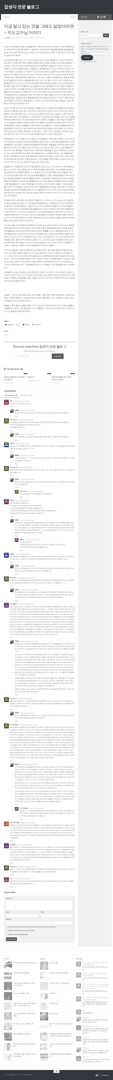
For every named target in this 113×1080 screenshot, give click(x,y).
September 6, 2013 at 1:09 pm (29, 589)
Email (42, 912)
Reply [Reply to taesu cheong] (11, 475)
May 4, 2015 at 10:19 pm (28, 822)
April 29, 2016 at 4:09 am (25, 844)
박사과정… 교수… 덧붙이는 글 (23, 1023)
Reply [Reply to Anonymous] (11, 709)
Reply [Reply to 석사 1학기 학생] (11, 841)
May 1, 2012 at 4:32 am (22, 443)
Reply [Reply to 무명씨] (11, 451)
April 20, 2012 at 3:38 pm (22, 401)
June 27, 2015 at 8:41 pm (37, 808)
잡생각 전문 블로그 (21, 6)
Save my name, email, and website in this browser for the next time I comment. (32, 927)
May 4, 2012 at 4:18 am (27, 455)
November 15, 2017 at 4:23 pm (27, 866)
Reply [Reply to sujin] (11, 886)
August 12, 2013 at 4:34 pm (26, 604)
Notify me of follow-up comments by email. (21, 930)
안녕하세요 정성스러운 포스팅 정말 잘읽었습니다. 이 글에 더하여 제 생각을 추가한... (95, 1042)
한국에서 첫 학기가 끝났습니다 (60, 983)
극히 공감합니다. (88, 1013)
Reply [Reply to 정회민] (11, 516)
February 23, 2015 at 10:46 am (29, 764)
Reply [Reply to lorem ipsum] (11, 430)
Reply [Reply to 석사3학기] (11, 863)
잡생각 (6, 17)
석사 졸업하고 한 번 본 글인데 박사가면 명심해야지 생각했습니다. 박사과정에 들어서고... (95, 1031)
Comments (11, 395)
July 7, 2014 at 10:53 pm (27, 713)
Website (8, 919)
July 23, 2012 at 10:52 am (33, 539)
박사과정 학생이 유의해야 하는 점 (24, 963)
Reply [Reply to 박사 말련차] (11, 637)
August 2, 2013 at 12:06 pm (26, 577)
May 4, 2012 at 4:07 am (27, 410)
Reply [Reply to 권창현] (16, 416)
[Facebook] (104, 17)
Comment (9, 898)
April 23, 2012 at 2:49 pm (26, 419)
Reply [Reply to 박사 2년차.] (11, 586)
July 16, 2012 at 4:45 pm (27, 520)
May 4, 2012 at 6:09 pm (22, 500)
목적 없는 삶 (54, 1003)
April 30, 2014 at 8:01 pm (26, 698)
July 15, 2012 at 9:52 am (23, 554)
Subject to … (32, 377)
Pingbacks (26, 395)
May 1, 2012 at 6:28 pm (26, 467)
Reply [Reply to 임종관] (11, 562)
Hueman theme (28, 1074)
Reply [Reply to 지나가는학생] (11, 760)
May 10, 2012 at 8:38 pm (36, 491)
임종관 (12, 554)
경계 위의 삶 (54, 1013)
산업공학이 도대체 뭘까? (21, 973)
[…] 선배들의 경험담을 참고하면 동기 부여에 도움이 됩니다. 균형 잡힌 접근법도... (95, 1004)
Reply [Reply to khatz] (11, 406)
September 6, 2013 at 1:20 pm (29, 641)
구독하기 (87, 58)
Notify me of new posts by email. (18, 934)
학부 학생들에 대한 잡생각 (22, 1034)
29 (73, 17)
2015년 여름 (54, 963)
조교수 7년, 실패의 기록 (21, 993)
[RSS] (101, 17)
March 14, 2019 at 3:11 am (22, 878)
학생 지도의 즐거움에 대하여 (59, 973)
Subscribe (57, 356)
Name (8, 912)
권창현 (8, 38)
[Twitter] (98, 17)
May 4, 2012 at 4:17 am (27, 434)
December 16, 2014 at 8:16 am (28, 724)
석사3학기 (13, 844)
